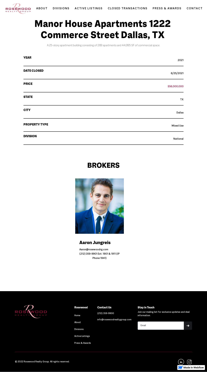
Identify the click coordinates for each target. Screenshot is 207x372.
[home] (16, 8)
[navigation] (189, 362)
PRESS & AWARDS (167, 8)
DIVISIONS (61, 8)
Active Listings (82, 336)
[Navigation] (41, 311)
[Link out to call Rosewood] (105, 313)
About (77, 322)
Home (77, 315)
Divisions (79, 329)
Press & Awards (82, 343)
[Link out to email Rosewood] (114, 320)
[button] (188, 325)
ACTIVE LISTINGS (89, 8)
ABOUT (42, 8)
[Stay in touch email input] (161, 325)
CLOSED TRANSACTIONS (127, 8)
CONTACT (195, 8)
